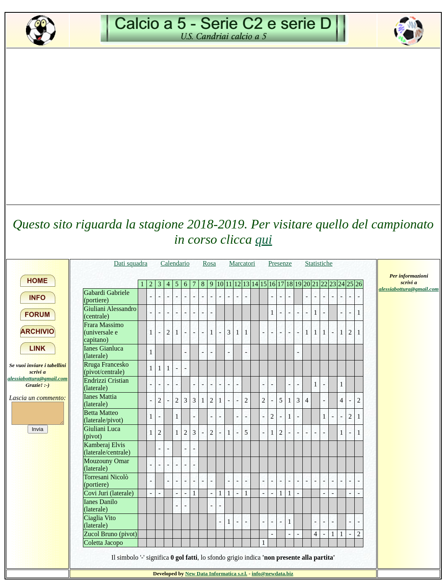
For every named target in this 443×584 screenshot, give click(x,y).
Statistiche (318, 263)
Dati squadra (130, 263)
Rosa (209, 263)
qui (263, 239)
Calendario (174, 263)
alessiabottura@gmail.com (37, 378)
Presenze (280, 263)
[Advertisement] (77, 126)
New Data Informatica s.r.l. (216, 573)
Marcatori (242, 263)
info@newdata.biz (272, 573)
